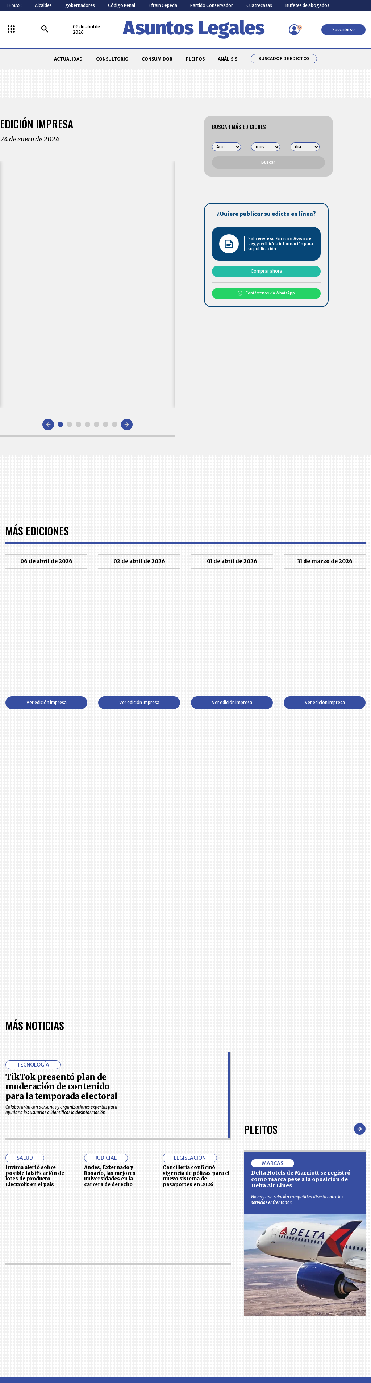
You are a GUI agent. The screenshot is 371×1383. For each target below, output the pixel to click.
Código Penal (121, 5)
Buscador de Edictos (283, 58)
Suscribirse (343, 29)
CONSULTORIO (112, 59)
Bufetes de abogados (307, 5)
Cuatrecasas (259, 5)
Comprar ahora (266, 271)
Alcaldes (43, 5)
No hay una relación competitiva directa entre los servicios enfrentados (297, 1199)
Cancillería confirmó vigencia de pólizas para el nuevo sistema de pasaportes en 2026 (196, 1176)
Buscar (268, 162)
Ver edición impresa (46, 702)
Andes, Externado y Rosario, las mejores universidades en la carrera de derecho (110, 1176)
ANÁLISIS (227, 59)
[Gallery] (87, 284)
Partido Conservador (211, 5)
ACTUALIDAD (68, 59)
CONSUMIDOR (157, 59)
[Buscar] (45, 29)
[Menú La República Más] (11, 29)
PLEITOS (195, 59)
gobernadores (80, 5)
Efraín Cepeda (163, 5)
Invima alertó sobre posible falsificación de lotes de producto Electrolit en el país (34, 1176)
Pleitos (261, 1129)
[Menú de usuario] (294, 29)
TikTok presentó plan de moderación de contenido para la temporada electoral (61, 1086)
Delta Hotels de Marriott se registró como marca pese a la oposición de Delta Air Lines (301, 1179)
